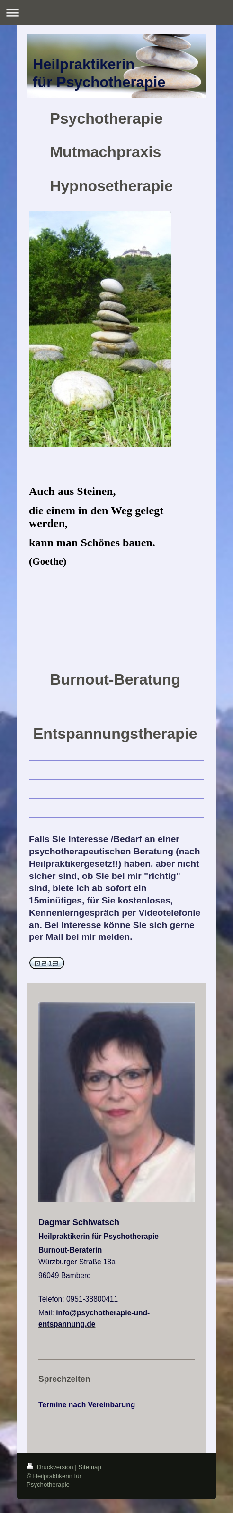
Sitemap (89, 1467)
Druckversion (51, 1467)
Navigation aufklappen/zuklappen (116, 12)
